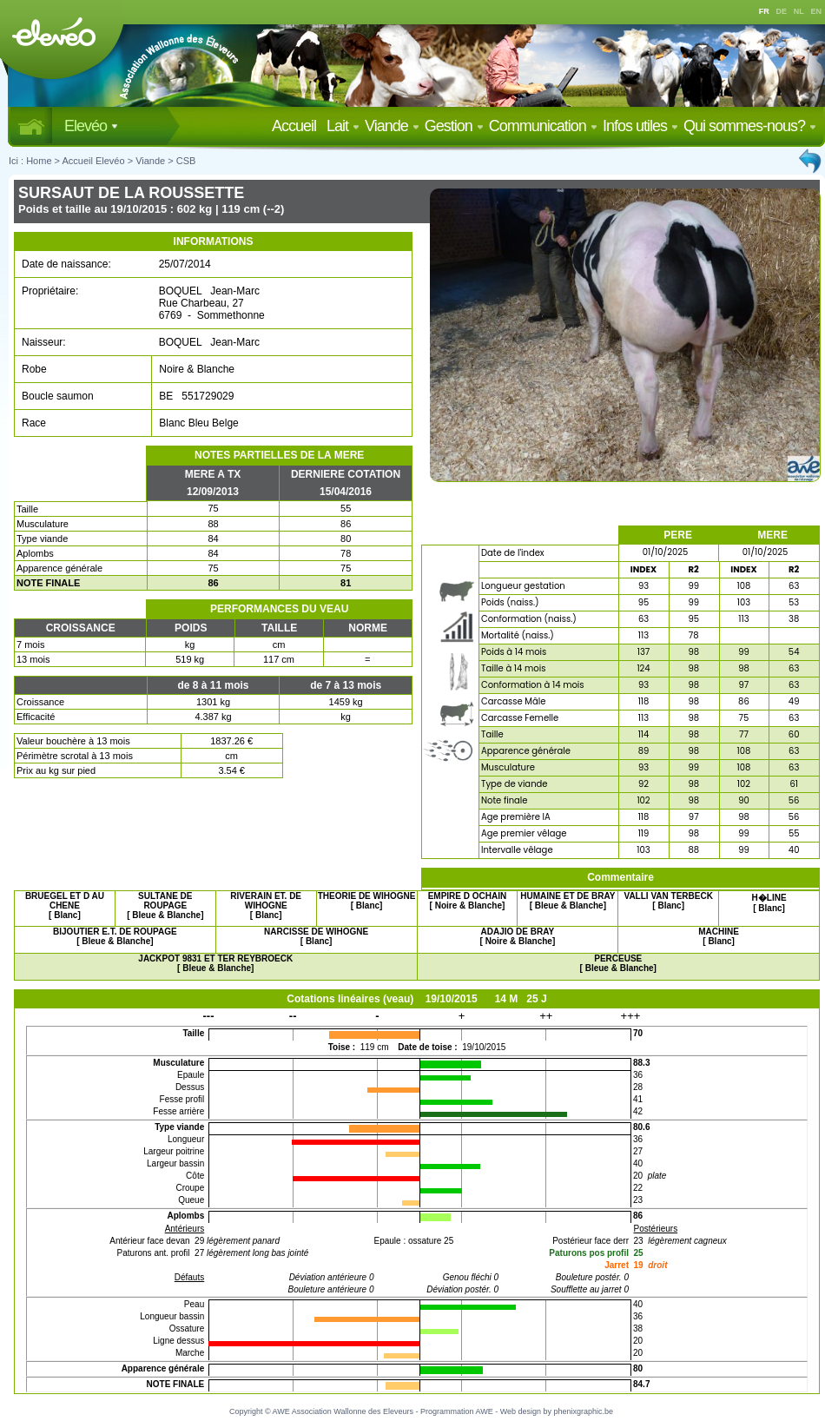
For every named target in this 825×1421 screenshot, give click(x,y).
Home (38, 160)
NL (799, 11)
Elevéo (91, 126)
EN (816, 11)
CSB (186, 160)
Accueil (297, 126)
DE (782, 11)
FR (764, 11)
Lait (343, 126)
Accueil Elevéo (93, 160)
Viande (392, 126)
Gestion (454, 126)
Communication (543, 126)
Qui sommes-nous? (749, 126)
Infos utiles (640, 126)
